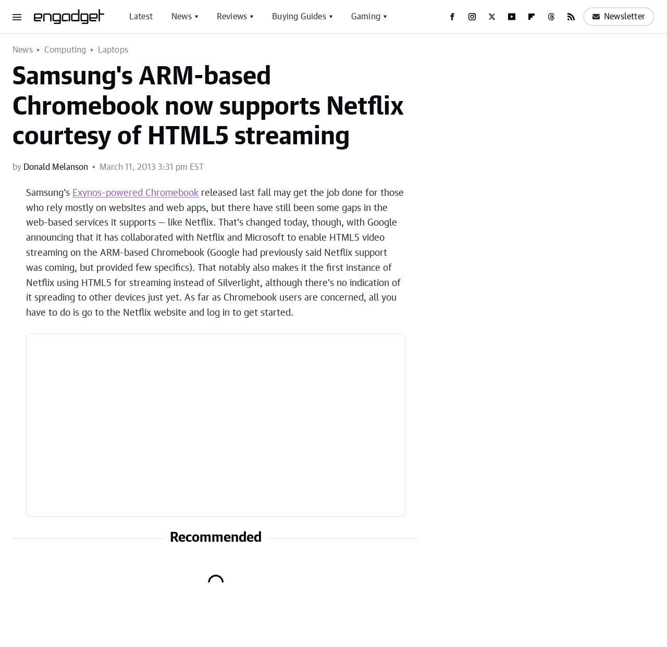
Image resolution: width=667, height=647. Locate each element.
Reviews (232, 17)
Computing (65, 50)
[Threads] (551, 16)
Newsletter (618, 17)
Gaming (365, 17)
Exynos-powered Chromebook (135, 193)
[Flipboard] (531, 16)
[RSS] (571, 16)
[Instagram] (472, 16)
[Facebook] (452, 16)
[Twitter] (492, 16)
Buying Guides (299, 17)
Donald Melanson (55, 167)
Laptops (113, 50)
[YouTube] (512, 16)
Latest (141, 17)
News (181, 17)
